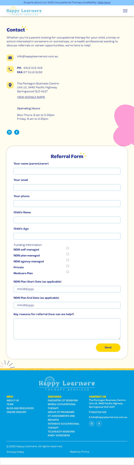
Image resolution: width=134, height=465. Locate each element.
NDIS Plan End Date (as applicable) (36, 298)
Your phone (21, 196)
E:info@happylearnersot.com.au (108, 417)
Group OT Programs (61, 412)
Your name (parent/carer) (31, 163)
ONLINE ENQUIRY (17, 412)
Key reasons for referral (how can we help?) (44, 314)
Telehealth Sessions (61, 432)
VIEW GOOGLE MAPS (31, 97)
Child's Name (22, 212)
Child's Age (21, 229)
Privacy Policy (15, 452)
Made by (79, 452)
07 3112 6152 (29, 72)
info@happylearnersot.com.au (37, 56)
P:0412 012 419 (97, 412)
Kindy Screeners (59, 435)
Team (10, 404)
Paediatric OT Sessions (63, 400)
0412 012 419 (29, 68)
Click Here (104, 2)
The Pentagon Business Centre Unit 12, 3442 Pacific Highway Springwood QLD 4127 (108, 403)
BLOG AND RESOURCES (20, 408)
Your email (21, 180)
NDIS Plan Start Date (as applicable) (37, 281)
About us (13, 400)
